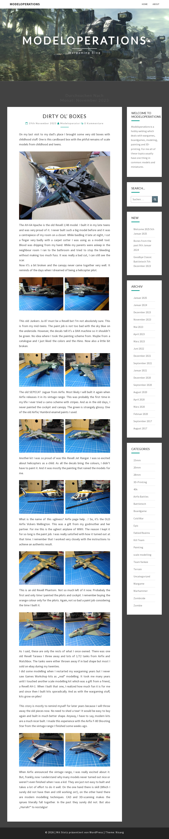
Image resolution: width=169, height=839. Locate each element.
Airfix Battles (140, 496)
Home (145, 4)
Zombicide (139, 598)
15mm (137, 460)
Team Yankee (140, 562)
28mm (137, 474)
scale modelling (142, 554)
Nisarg (120, 832)
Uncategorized (141, 576)
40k (135, 489)
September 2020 (142, 384)
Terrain (137, 569)
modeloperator (70, 123)
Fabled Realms (141, 532)
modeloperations (25, 4)
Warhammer (140, 590)
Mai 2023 (138, 327)
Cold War (138, 518)
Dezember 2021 (142, 355)
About (156, 4)
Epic (135, 525)
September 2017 (142, 421)
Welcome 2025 (141, 229)
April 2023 (139, 334)
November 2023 (142, 319)
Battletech (139, 503)
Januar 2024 (140, 305)
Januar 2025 (140, 297)
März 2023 (139, 341)
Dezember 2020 (142, 377)
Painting (138, 547)
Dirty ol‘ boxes (64, 116)
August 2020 (140, 392)
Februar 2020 (140, 414)
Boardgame (140, 511)
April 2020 (139, 399)
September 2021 (142, 363)
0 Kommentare (94, 123)
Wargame (138, 583)
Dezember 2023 (142, 312)
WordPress (96, 832)
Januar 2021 (140, 370)
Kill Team (138, 540)
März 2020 (139, 406)
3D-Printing (140, 482)
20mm (137, 467)
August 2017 (140, 428)
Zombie (137, 605)
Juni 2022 (138, 348)
